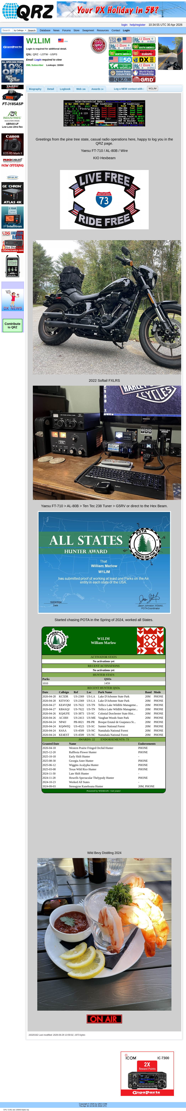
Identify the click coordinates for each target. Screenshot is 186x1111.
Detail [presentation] (50, 89)
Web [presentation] (81, 89)
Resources (103, 30)
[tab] (35, 89)
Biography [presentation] (35, 89)
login (124, 24)
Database (45, 30)
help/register (137, 24)
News (56, 30)
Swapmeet (88, 30)
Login (126, 30)
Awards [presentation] (97, 89)
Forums (66, 30)
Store (76, 30)
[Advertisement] (71, 1074)
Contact (115, 30)
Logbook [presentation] (65, 89)
